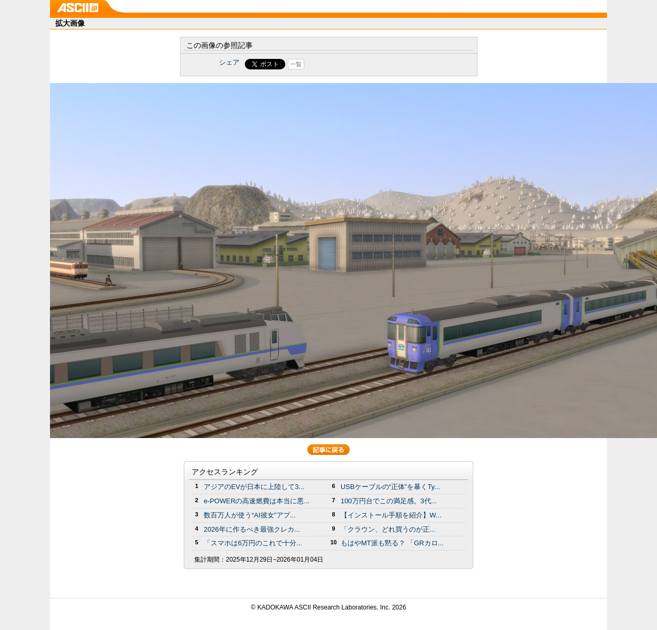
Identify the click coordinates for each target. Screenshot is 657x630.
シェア (229, 62)
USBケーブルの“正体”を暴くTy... (390, 487)
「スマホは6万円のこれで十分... (253, 543)
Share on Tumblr (368, 64)
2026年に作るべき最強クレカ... (252, 529)
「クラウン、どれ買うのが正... (388, 529)
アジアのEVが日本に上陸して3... (254, 487)
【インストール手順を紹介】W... (391, 515)
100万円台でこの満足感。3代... (389, 501)
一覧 (296, 64)
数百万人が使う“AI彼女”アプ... (250, 515)
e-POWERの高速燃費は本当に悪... (257, 501)
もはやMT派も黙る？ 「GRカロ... (392, 543)
